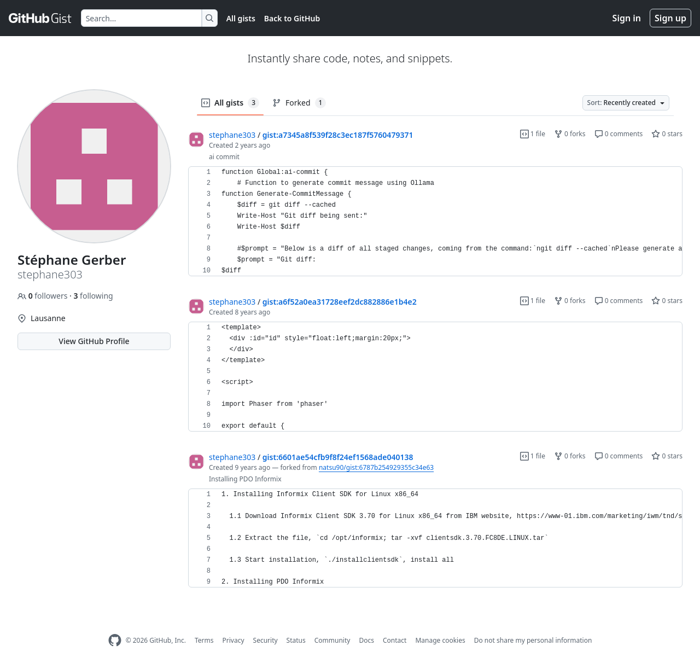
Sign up (670, 18)
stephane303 (232, 135)
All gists (240, 18)
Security (265, 640)
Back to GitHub (292, 18)
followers (43, 295)
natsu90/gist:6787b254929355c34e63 (376, 467)
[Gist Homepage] (40, 18)
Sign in (626, 18)
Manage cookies (440, 640)
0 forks (570, 133)
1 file (532, 133)
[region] (435, 221)
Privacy (233, 640)
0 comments (618, 133)
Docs (366, 640)
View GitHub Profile (94, 341)
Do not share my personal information (533, 640)
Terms (204, 640)
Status (296, 640)
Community (332, 640)
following (93, 295)
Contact (394, 640)
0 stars (666, 133)
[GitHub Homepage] (114, 640)
